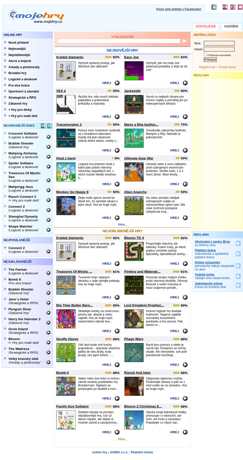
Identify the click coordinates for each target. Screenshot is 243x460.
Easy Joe (131, 57)
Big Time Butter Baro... (74, 305)
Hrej (106, 83)
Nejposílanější (16, 240)
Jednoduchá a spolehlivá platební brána (211, 254)
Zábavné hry (17, 103)
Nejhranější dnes (19, 125)
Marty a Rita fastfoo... (141, 124)
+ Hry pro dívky (20, 110)
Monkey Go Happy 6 (72, 192)
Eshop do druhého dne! (210, 285)
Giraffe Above (67, 339)
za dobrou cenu (212, 243)
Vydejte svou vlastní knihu (212, 276)
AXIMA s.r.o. (119, 452)
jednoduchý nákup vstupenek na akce (214, 266)
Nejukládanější (17, 261)
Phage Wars (133, 339)
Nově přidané (18, 42)
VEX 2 (61, 91)
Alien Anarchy (135, 192)
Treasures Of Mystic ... (74, 271)
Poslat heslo (227, 67)
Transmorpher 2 (69, 124)
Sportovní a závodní (23, 91)
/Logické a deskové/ (23, 135)
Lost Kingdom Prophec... (144, 305)
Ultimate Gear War (138, 158)
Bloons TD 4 (134, 238)
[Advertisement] (218, 153)
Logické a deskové (22, 79)
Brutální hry (17, 73)
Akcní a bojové (19, 61)
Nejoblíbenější (19, 55)
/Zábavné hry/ (21, 145)
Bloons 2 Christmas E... (143, 406)
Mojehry (35, 16)
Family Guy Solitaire (72, 406)
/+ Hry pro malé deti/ (23, 198)
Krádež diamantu (69, 57)
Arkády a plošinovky (24, 67)
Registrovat (207, 67)
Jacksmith (132, 91)
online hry (99, 452)
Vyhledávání (122, 37)
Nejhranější (17, 49)
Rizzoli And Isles (137, 372)
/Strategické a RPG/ (23, 301)
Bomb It (62, 372)
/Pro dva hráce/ (19, 281)
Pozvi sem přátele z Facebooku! (178, 9)
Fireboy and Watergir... (142, 271)
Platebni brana (142, 452)
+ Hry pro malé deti (23, 116)
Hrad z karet (66, 158)
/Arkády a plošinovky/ (24, 360)
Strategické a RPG (22, 97)
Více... (122, 224)
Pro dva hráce (19, 85)
